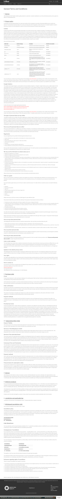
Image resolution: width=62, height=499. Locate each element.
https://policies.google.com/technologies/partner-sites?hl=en (15, 107)
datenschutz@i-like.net (8, 267)
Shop (15, 3)
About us (19, 3)
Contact (52, 489)
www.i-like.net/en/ (33, 78)
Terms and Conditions (54, 486)
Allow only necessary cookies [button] (50, 497)
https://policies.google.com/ (9, 109)
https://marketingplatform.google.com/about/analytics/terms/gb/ (16, 106)
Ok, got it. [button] (59, 497)
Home (5, 3)
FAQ (51, 485)
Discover (10, 3)
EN (54, 1)
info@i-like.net (31, 487)
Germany (51, 1)
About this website (54, 490)
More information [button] (38, 497)
